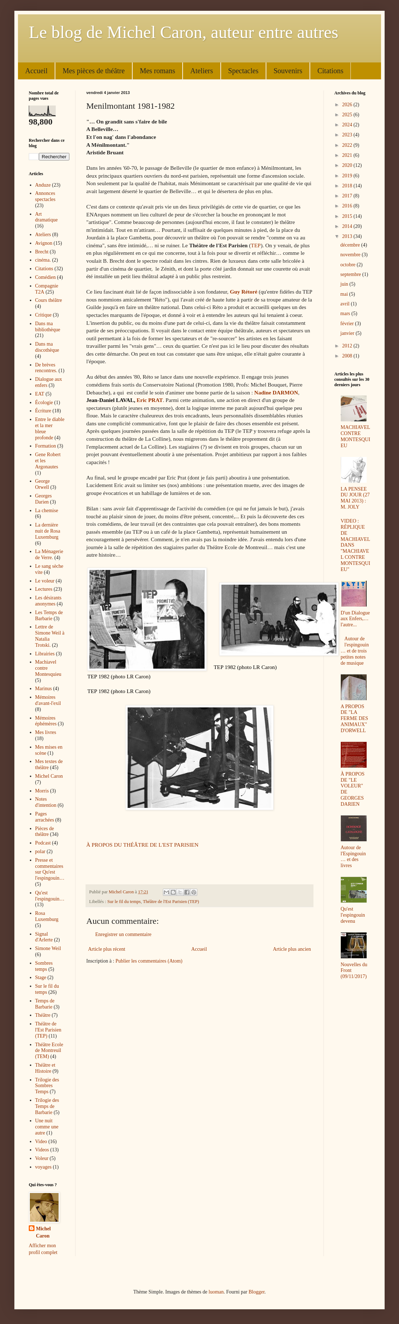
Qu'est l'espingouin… (50, 896)
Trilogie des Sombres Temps (47, 1086)
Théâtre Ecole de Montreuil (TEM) (49, 1050)
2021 (348, 155)
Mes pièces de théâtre (94, 71)
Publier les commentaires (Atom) (148, 961)
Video (41, 1141)
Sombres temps (44, 966)
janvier (348, 333)
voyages (43, 1167)
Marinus (43, 688)
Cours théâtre (48, 300)
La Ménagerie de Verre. (49, 554)
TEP (256, 245)
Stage (40, 977)
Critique (43, 315)
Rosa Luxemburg (47, 916)
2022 (348, 145)
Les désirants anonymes (48, 601)
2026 (348, 104)
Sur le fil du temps (124, 901)
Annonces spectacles (45, 196)
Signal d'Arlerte (44, 937)
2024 (348, 124)
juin (344, 284)
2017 (348, 195)
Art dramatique (46, 217)
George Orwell (42, 484)
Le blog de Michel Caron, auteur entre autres (183, 32)
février (347, 323)
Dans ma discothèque (47, 347)
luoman (216, 1292)
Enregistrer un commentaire (123, 934)
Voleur (42, 1158)
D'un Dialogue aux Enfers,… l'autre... (355, 619)
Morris (42, 791)
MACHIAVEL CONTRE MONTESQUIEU (355, 436)
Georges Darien (43, 499)
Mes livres (45, 732)
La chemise (46, 510)
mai (344, 294)
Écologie (44, 402)
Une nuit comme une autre (47, 1127)
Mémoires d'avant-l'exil (48, 700)
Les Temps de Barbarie (49, 615)
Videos (42, 1149)
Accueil (36, 71)
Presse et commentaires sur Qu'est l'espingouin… (50, 869)
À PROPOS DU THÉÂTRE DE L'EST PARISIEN (142, 845)
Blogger (256, 1292)
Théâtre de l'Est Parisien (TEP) (171, 901)
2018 (348, 185)
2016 (348, 206)
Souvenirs (288, 71)
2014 (348, 226)
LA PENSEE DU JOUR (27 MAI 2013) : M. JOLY (355, 498)
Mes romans (157, 71)
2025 (348, 114)
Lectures (43, 589)
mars (346, 313)
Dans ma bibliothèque (47, 326)
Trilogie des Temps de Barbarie (47, 1106)
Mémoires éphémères (46, 721)
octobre (348, 264)
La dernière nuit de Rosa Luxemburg (47, 531)
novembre (351, 254)
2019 (348, 175)
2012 (348, 345)
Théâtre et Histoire (45, 1068)
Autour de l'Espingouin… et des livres (353, 856)
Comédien (45, 277)
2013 (348, 236)
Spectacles (243, 71)
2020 (348, 165)
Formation (45, 446)
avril (345, 304)
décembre (350, 245)
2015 (348, 216)
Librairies (45, 653)
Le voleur (45, 581)
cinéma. (43, 260)
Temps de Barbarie (45, 1004)
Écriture (43, 410)
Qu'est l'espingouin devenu (353, 915)
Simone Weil (48, 948)
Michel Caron (49, 776)
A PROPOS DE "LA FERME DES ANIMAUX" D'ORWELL (354, 718)
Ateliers (201, 71)
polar (40, 851)
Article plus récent (106, 949)
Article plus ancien (292, 949)
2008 (348, 356)
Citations (330, 71)
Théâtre (43, 1015)
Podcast (43, 843)
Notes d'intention (45, 802)
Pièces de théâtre (44, 831)
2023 (348, 134)
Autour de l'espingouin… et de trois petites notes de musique (355, 650)
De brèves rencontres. (46, 368)
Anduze (43, 185)
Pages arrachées (44, 817)
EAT (40, 394)
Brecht (42, 251)
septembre (351, 274)
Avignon (43, 243)
